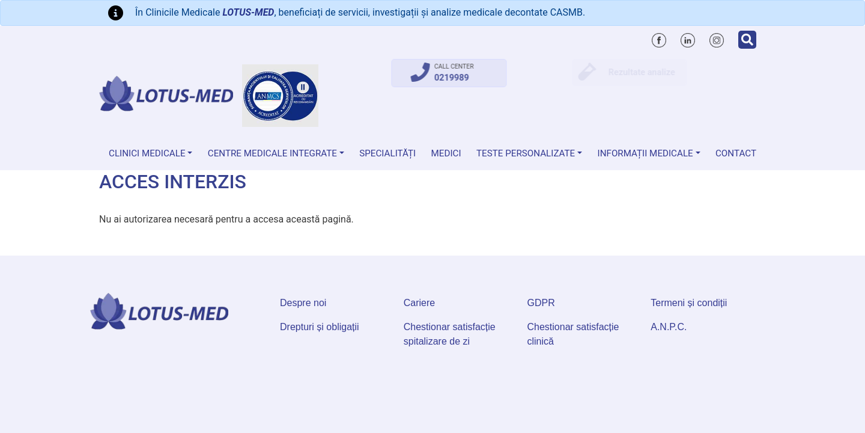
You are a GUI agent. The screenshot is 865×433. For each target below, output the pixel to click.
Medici (446, 153)
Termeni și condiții (689, 303)
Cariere (419, 303)
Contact (735, 153)
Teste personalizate (525, 153)
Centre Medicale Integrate (272, 153)
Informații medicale (645, 153)
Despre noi (303, 303)
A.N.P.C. (669, 327)
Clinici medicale (147, 153)
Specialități (387, 153)
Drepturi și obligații (319, 327)
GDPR (541, 303)
